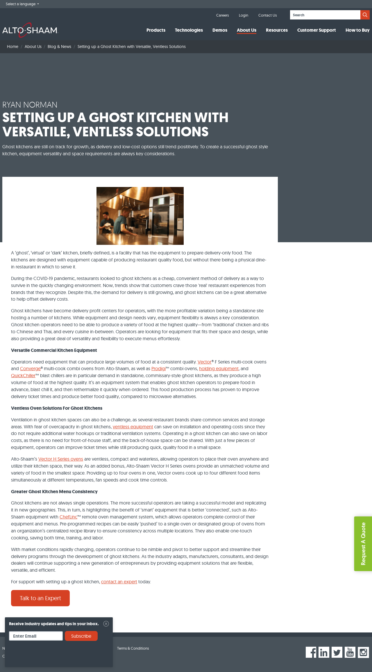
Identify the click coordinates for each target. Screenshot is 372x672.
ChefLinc (68, 517)
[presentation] (53, 656)
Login (243, 15)
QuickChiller (23, 375)
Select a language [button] (21, 3)
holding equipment (219, 368)
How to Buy (358, 30)
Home (12, 46)
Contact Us (267, 15)
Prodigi (158, 368)
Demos (219, 30)
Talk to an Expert (40, 598)
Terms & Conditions (133, 648)
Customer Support (316, 30)
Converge (30, 368)
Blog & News (59, 46)
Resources (277, 30)
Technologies (189, 30)
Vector (205, 362)
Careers (222, 15)
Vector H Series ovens (60, 459)
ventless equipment (133, 426)
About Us (246, 30)
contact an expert (119, 581)
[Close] (106, 624)
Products (155, 30)
